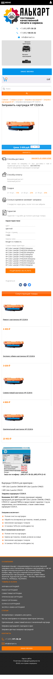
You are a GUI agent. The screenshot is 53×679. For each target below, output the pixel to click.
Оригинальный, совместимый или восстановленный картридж (26, 622)
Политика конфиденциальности (26, 661)
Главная (5, 99)
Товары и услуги (16, 99)
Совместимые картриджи (12, 593)
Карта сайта (26, 658)
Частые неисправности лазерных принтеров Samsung (22, 618)
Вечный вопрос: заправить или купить (16, 615)
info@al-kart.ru (27, 37)
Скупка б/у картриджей (11, 604)
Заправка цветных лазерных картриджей (17, 629)
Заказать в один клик (41, 158)
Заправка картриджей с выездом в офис (17, 626)
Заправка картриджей (33, 99)
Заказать (26, 152)
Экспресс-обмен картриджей (13, 607)
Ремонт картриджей (10, 590)
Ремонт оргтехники (9, 600)
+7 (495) (28, 28)
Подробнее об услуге (20, 270)
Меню (6, 2)
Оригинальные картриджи (12, 597)
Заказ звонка (27, 71)
